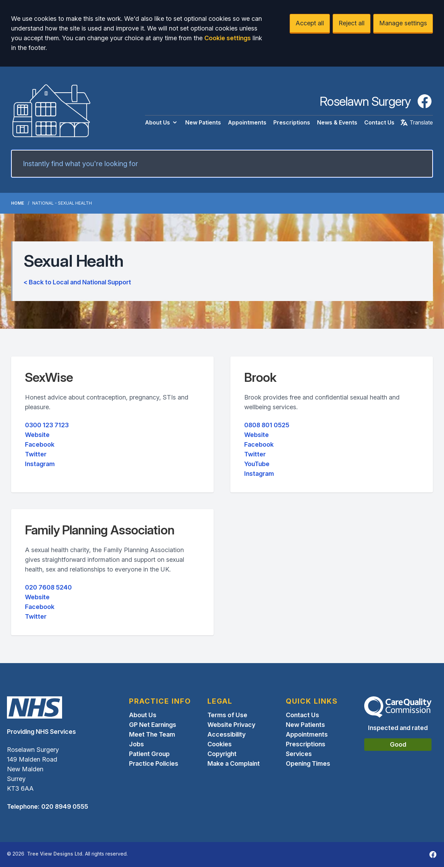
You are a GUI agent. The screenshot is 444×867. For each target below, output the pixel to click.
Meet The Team (152, 734)
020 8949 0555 (64, 806)
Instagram (40, 463)
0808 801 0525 (266, 425)
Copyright (222, 753)
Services (299, 753)
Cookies (219, 744)
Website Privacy (231, 724)
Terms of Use (227, 715)
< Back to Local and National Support (77, 282)
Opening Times (308, 763)
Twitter (35, 454)
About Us (161, 122)
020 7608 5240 (48, 587)
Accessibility (226, 734)
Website (37, 434)
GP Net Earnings (152, 724)
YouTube (257, 463)
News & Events (337, 122)
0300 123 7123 (47, 425)
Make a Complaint (233, 763)
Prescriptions (291, 122)
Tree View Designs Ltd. (55, 854)
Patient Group (149, 753)
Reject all (352, 23)
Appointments (247, 122)
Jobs (136, 744)
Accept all (310, 23)
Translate (416, 122)
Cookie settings (227, 38)
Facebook (39, 444)
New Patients (203, 122)
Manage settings (403, 23)
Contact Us (379, 122)
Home (17, 203)
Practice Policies (153, 763)
